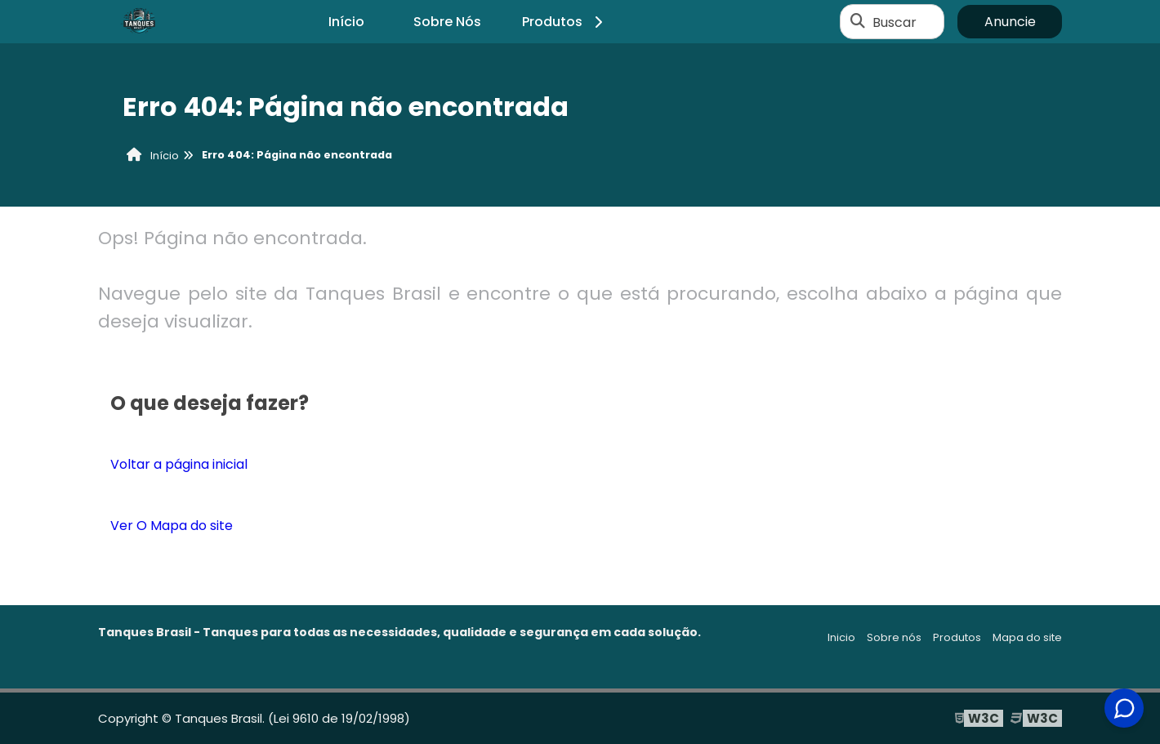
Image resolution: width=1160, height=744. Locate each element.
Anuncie (1010, 21)
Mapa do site (1027, 637)
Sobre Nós (447, 21)
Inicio (841, 637)
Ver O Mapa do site (171, 525)
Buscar (894, 21)
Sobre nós (894, 637)
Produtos (565, 21)
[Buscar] (858, 22)
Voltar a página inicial (179, 464)
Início (346, 21)
